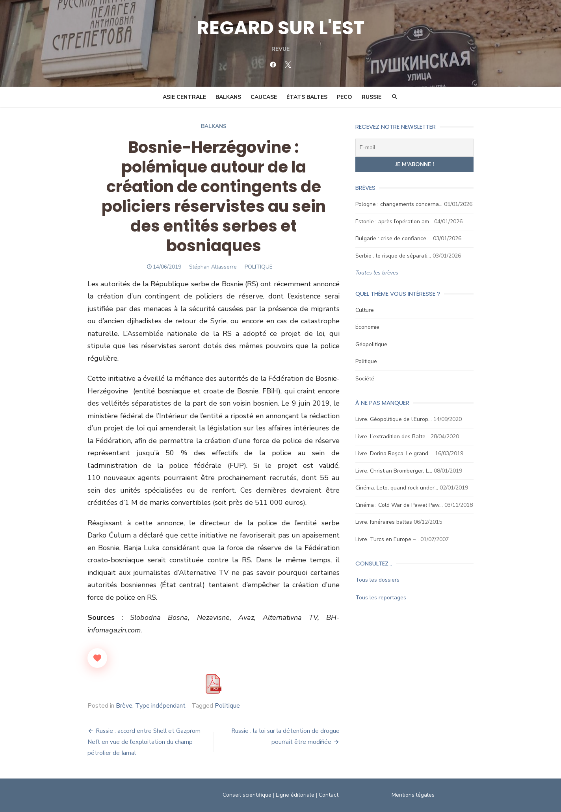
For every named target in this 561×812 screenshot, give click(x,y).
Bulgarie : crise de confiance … (393, 238)
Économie (367, 327)
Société (364, 378)
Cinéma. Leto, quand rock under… (396, 487)
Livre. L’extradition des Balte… (392, 436)
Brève (124, 705)
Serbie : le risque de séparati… (393, 256)
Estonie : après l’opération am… (394, 221)
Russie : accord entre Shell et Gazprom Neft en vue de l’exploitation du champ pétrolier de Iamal (144, 742)
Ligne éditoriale (295, 795)
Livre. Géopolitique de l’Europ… (393, 419)
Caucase (264, 97)
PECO (344, 97)
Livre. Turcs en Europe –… (387, 539)
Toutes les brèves (376, 272)
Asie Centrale (184, 97)
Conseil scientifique (247, 795)
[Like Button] (97, 658)
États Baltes (306, 97)
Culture (364, 310)
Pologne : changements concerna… (398, 204)
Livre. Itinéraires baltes (383, 522)
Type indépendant (160, 705)
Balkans (228, 97)
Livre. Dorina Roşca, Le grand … (394, 453)
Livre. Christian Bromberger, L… (393, 471)
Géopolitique (371, 344)
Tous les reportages (380, 597)
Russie (371, 97)
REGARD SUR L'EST (280, 28)
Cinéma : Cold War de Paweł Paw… (399, 505)
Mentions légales (413, 795)
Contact (328, 795)
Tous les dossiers (377, 580)
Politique (227, 705)
